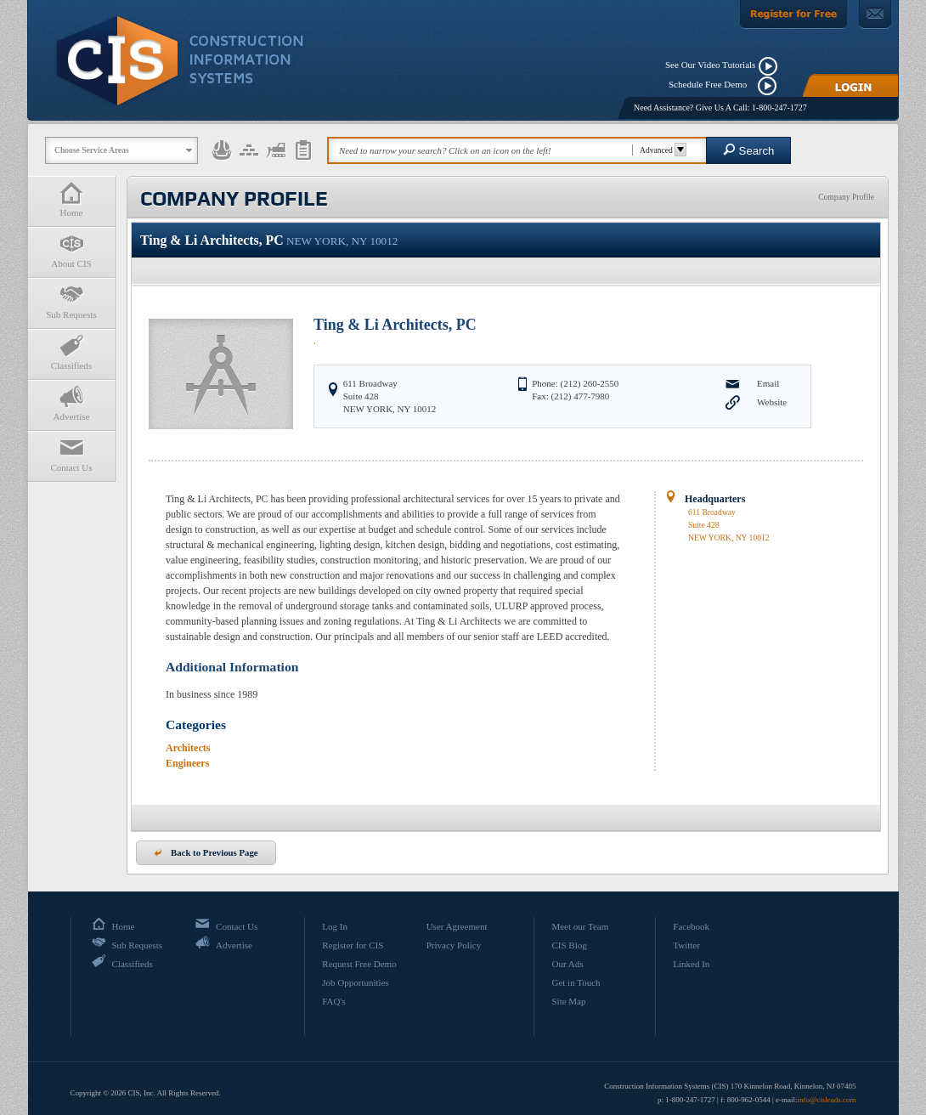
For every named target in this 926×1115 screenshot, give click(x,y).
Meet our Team (579, 926)
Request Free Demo (359, 964)
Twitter (686, 945)
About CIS (71, 250)
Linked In (691, 964)
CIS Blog (568, 945)
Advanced (660, 150)
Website (772, 402)
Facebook (691, 926)
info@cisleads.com (826, 1099)
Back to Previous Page (206, 852)
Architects (188, 748)
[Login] (850, 85)
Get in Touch (575, 982)
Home (71, 199)
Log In (334, 926)
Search (749, 150)
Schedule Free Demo (711, 84)
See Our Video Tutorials (710, 64)
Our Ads (567, 964)
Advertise (71, 403)
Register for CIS (352, 945)
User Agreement (457, 926)
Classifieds (71, 352)
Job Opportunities (355, 982)
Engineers (187, 763)
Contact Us (71, 454)
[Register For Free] (793, 14)
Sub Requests (71, 301)
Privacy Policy (453, 945)
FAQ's (333, 1001)
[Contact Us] (875, 14)
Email (768, 383)
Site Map (568, 1001)
